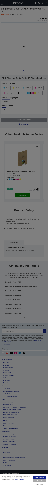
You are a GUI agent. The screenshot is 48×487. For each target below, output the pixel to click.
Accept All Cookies (39, 477)
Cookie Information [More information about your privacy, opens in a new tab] (19, 479)
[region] (24, 480)
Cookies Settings (39, 484)
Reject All (39, 480)
